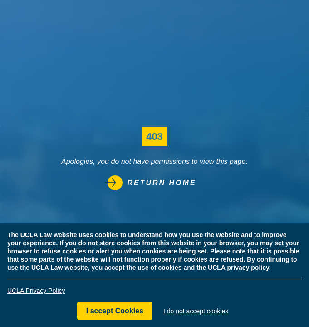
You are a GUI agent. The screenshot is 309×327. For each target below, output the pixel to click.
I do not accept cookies (195, 311)
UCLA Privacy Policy (36, 290)
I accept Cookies (114, 311)
